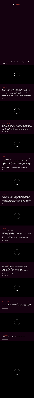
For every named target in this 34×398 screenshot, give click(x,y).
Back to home (5, 98)
